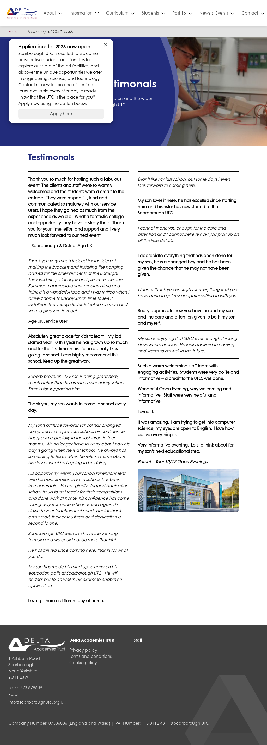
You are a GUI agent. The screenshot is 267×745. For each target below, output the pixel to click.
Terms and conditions (90, 656)
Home (12, 31)
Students (166, 13)
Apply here (61, 114)
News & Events (230, 13)
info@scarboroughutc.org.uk (36, 702)
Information (97, 13)
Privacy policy (83, 650)
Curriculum (133, 13)
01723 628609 (28, 687)
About (66, 13)
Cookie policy (83, 662)
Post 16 (195, 13)
